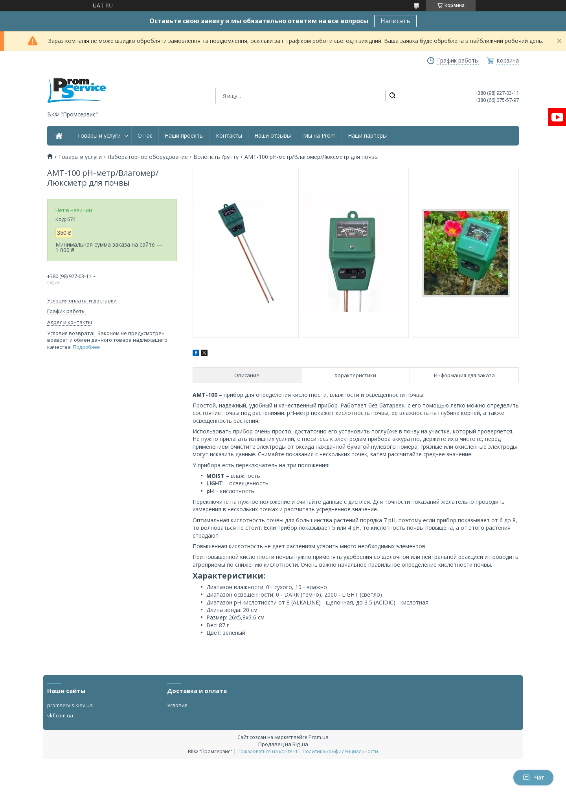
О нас (145, 135)
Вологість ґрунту (216, 156)
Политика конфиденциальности (340, 751)
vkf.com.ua (60, 715)
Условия (177, 705)
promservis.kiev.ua (70, 705)
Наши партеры (367, 135)
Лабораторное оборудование (148, 156)
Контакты (229, 135)
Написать (395, 21)
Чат (533, 777)
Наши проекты (184, 135)
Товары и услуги (99, 135)
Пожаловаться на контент (267, 751)
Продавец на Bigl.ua (283, 744)
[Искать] (392, 95)
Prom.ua (319, 737)
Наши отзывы (272, 135)
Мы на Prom (319, 135)
